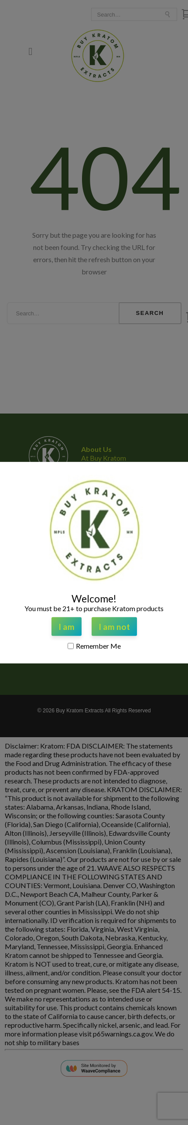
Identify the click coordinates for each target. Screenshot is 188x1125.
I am (66, 627)
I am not (114, 627)
